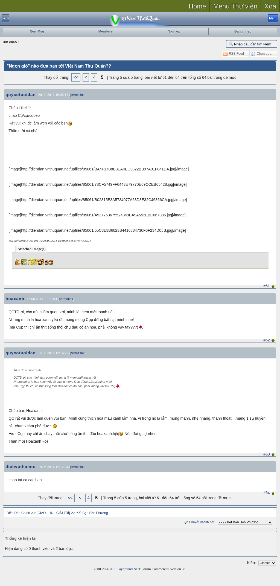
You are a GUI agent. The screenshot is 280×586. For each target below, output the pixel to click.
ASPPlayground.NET (125, 569)
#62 (267, 340)
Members (105, 31)
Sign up (174, 31)
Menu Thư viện (235, 6)
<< (75, 77)
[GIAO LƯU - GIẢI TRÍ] (53, 513)
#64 (267, 493)
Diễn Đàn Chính (18, 513)
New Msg (37, 31)
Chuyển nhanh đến (199, 522)
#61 (267, 286)
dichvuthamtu (20, 466)
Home (197, 6)
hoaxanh (14, 298)
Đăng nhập (242, 31)
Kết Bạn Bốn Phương (92, 513)
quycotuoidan (20, 94)
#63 (267, 454)
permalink (77, 95)
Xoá (270, 6)
